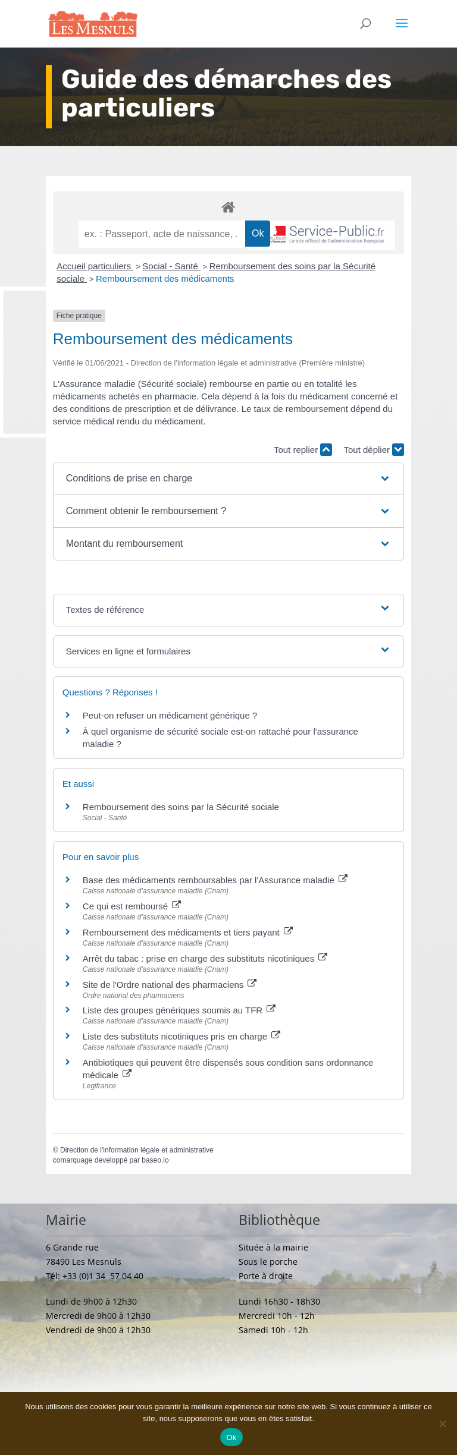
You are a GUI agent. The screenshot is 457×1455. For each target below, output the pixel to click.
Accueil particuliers (95, 266)
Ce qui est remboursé (132, 906)
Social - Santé (171, 266)
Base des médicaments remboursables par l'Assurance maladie (215, 880)
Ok (231, 1437)
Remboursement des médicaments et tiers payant (188, 932)
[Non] (442, 1423)
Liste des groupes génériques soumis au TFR (179, 1010)
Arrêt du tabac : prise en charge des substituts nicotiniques (205, 958)
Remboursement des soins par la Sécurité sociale (181, 807)
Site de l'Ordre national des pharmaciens (170, 985)
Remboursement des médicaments (165, 278)
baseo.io (155, 1160)
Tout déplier (373, 449)
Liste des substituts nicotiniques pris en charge (181, 1036)
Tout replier (303, 449)
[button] (228, 478)
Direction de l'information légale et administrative (137, 1150)
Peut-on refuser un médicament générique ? (170, 715)
